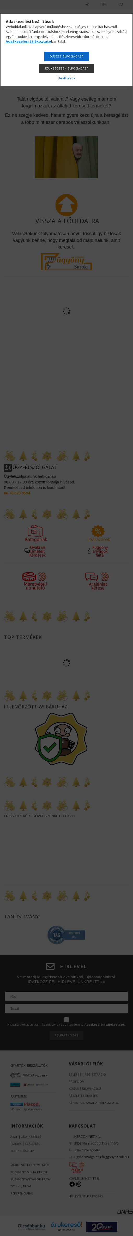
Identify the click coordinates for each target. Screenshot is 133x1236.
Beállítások (66, 78)
